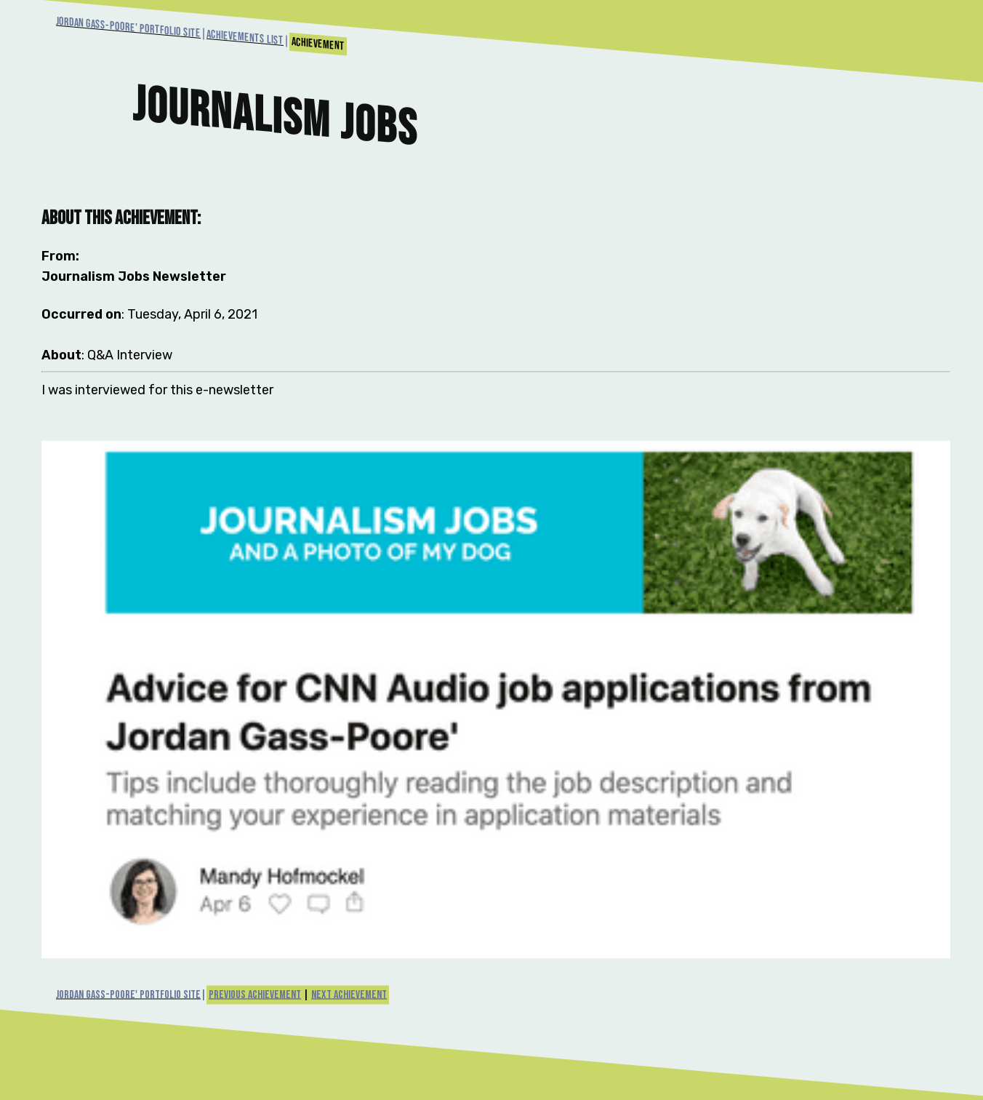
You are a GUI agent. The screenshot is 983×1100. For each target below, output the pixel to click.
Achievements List (245, 38)
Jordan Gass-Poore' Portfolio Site (128, 28)
